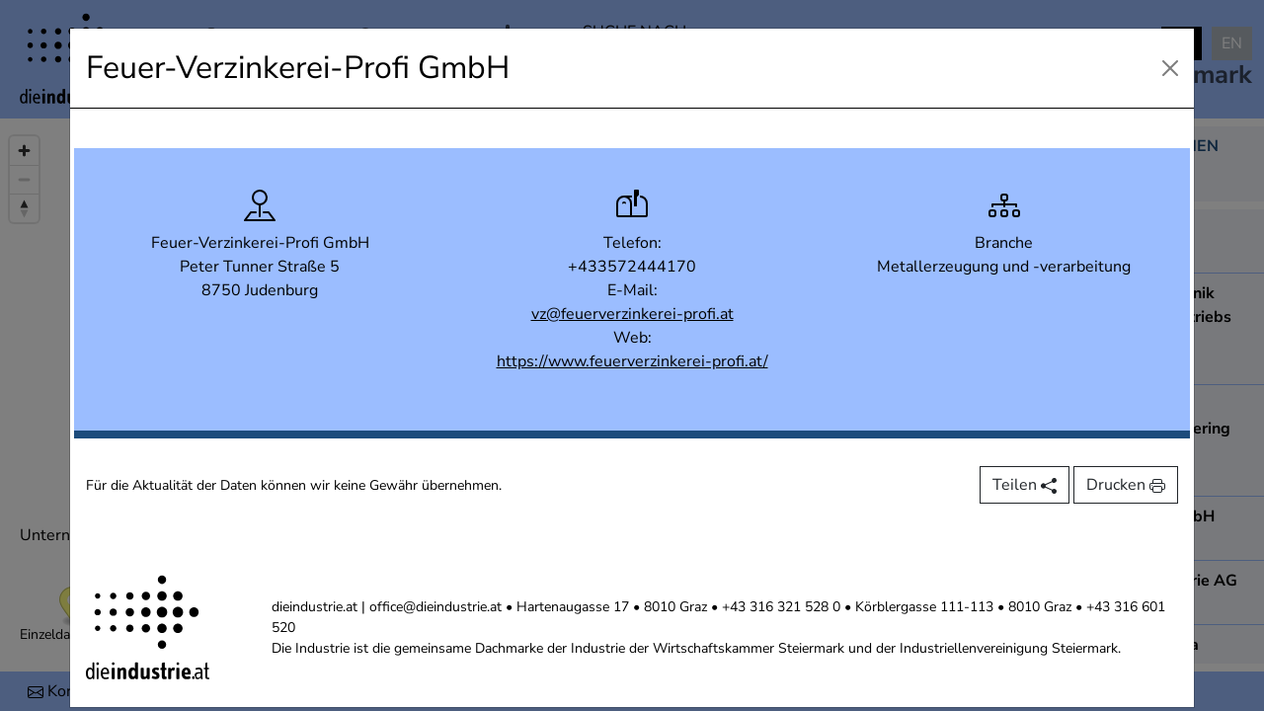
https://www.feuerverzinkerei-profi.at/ (632, 361)
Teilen (1024, 485)
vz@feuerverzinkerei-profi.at (632, 314)
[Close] (1170, 68)
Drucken (1125, 485)
